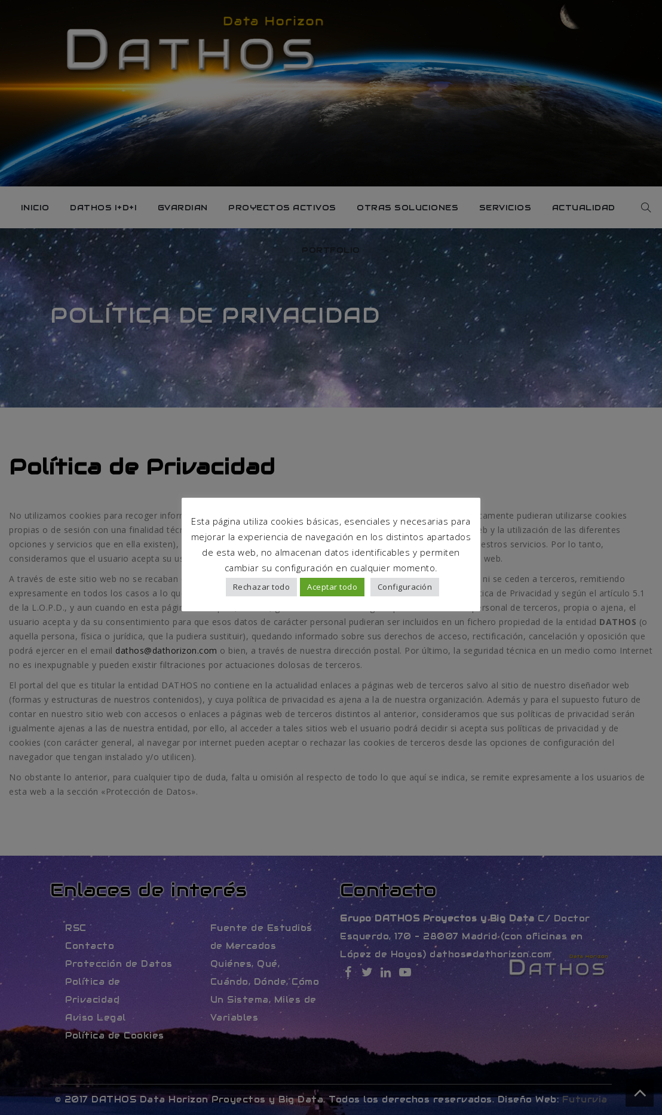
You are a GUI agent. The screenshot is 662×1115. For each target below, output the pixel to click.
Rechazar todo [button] (261, 586)
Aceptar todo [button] (332, 586)
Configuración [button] (405, 586)
